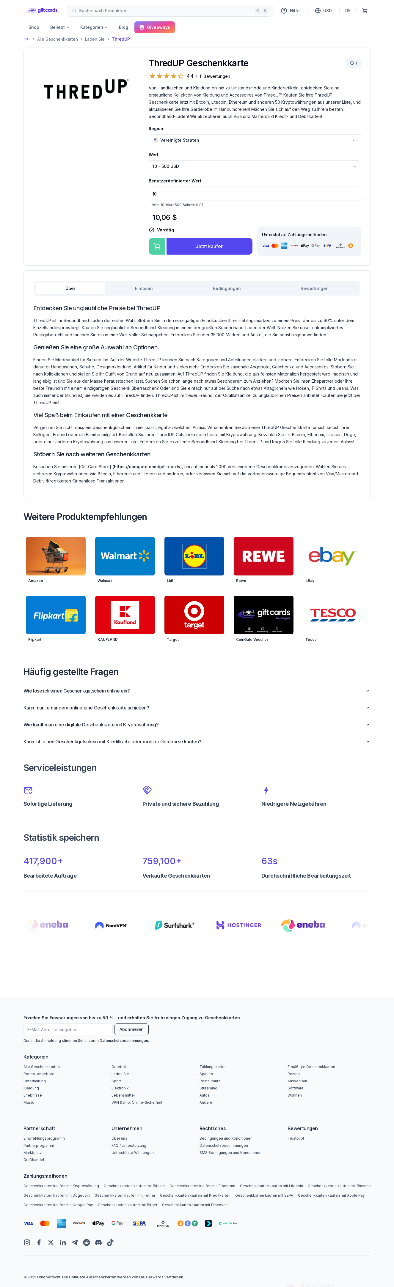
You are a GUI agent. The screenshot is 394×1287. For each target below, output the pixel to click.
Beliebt (60, 27)
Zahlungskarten (213, 1066)
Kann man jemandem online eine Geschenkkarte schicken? (197, 708)
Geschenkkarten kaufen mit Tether (125, 1195)
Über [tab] (70, 288)
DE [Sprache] (348, 10)
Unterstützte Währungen (133, 1152)
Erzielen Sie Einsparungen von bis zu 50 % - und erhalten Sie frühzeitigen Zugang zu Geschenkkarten (131, 1017)
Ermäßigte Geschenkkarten (311, 1066)
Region (156, 128)
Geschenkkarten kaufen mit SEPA (264, 1195)
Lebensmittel (123, 1095)
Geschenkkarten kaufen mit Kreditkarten (195, 1195)
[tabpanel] (197, 394)
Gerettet (119, 1066)
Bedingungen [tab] (227, 288)
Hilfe (290, 10)
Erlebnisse (32, 1095)
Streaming (208, 1088)
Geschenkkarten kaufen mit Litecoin (271, 1186)
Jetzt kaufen (210, 246)
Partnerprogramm (38, 1145)
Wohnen (295, 1095)
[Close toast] (282, 1225)
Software (296, 1088)
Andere (206, 1102)
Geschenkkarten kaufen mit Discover (194, 1205)
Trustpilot (296, 1138)
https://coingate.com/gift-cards (147, 466)
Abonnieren (132, 1029)
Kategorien (94, 27)
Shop (34, 27)
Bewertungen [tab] (315, 288)
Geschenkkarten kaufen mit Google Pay (58, 1205)
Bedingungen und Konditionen (226, 1138)
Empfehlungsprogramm (44, 1138)
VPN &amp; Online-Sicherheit (137, 1102)
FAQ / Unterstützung (129, 1145)
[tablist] (197, 288)
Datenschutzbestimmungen (124, 1040)
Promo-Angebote (38, 1074)
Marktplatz (32, 1152)
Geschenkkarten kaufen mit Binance (339, 1186)
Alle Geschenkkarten (57, 39)
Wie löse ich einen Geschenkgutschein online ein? (197, 691)
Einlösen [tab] (144, 288)
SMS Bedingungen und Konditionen (230, 1152)
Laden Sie (95, 39)
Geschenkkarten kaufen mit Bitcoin (134, 1186)
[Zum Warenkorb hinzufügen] (157, 246)
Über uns (119, 1138)
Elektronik (120, 1088)
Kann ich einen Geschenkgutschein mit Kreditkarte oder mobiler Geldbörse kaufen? (197, 742)
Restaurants (210, 1081)
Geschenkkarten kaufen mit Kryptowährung (61, 1186)
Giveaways (154, 27)
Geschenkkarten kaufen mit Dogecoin (56, 1195)
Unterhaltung (34, 1081)
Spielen (206, 1074)
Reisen (294, 1074)
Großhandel (33, 1159)
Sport (116, 1081)
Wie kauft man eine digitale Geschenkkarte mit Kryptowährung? (197, 725)
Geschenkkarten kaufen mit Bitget (127, 1205)
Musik (28, 1102)
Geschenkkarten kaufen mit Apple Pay (331, 1195)
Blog (123, 27)
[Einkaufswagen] (365, 11)
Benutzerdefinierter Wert (175, 180)
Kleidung (31, 1088)
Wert (153, 154)
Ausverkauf (297, 1081)
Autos (205, 1095)
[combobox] (170, 11)
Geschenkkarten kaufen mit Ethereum (202, 1186)
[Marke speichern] (353, 63)
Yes (334, 1269)
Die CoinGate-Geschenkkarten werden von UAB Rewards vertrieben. (123, 1277)
